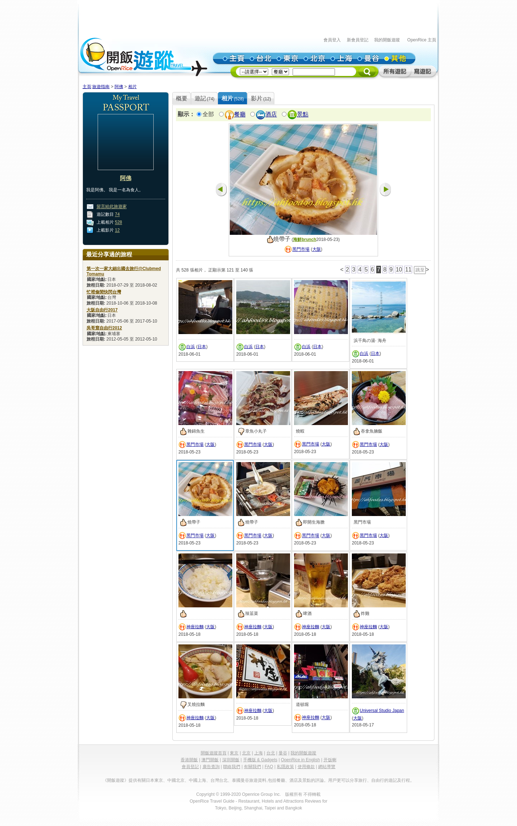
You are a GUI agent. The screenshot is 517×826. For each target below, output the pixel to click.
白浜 (190, 346)
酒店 (271, 114)
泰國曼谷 (240, 780)
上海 (258, 753)
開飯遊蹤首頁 (214, 753)
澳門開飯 (210, 759)
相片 (132, 86)
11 (408, 269)
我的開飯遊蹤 (387, 39)
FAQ (269, 766)
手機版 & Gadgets (260, 759)
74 (117, 214)
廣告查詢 (211, 766)
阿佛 (119, 86)
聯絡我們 (231, 766)
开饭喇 (329, 759)
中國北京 (176, 780)
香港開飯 (189, 759)
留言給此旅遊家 (112, 206)
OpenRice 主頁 (421, 39)
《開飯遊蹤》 (116, 780)
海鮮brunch (304, 239)
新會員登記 (357, 39)
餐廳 (240, 114)
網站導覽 (326, 766)
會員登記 (190, 766)
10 (399, 269)
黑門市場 (300, 249)
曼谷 (283, 753)
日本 (201, 346)
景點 (302, 114)
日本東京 (154, 780)
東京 (234, 753)
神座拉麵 (195, 626)
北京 (246, 753)
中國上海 (197, 780)
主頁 (87, 86)
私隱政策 (285, 766)
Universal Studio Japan (382, 710)
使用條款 (306, 766)
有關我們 (252, 766)
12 (117, 230)
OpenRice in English (300, 759)
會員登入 (332, 39)
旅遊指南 (101, 86)
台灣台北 (219, 780)
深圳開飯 (230, 759)
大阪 (316, 249)
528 (118, 222)
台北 (270, 753)
